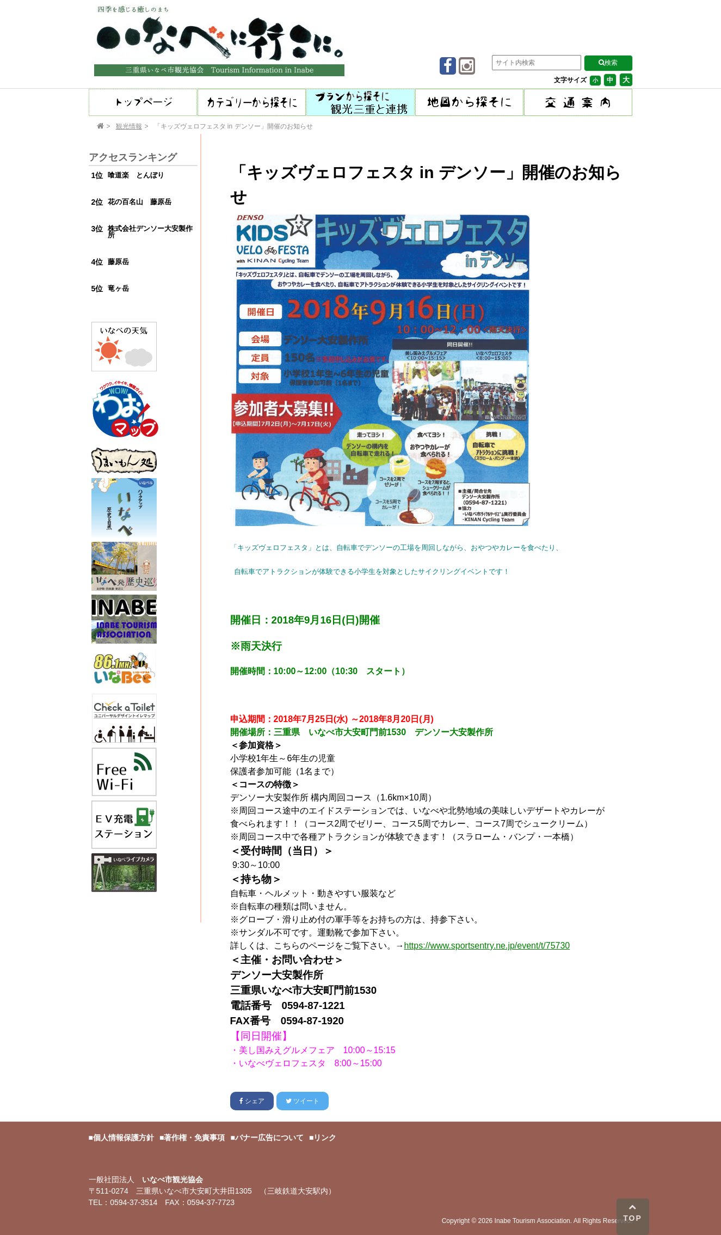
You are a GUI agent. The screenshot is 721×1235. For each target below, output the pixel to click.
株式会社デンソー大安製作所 (150, 232)
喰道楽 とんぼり (136, 175)
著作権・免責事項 (194, 1137)
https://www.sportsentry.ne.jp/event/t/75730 (487, 945)
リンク (324, 1137)
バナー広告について (269, 1137)
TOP (632, 1212)
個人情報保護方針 (123, 1137)
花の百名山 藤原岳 (139, 202)
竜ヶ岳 (118, 288)
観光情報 (129, 126)
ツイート (302, 1101)
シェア (251, 1101)
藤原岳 (118, 262)
